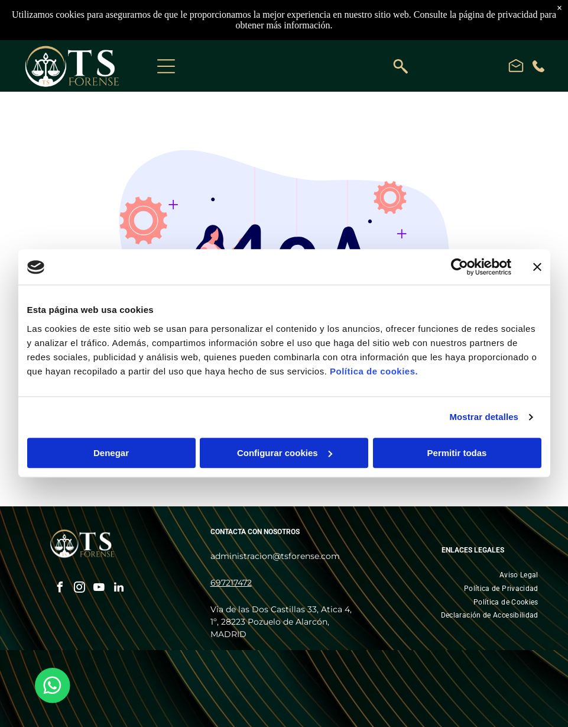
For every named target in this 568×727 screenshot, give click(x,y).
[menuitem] (519, 575)
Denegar (111, 453)
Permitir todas (457, 453)
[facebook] (60, 589)
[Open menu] (166, 66)
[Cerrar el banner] (537, 267)
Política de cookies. (374, 371)
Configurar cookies (284, 453)
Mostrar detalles (483, 417)
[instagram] (80, 589)
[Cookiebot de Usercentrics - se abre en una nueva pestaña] (459, 267)
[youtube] (99, 589)
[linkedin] (119, 589)
